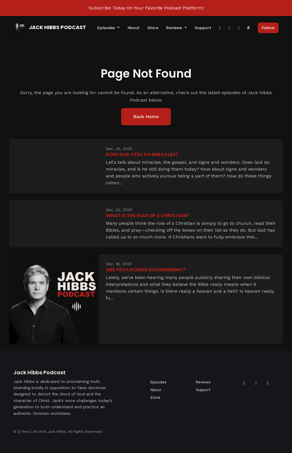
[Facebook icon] (244, 383)
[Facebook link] (220, 28)
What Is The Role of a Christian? (147, 215)
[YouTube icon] (256, 383)
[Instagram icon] (268, 383)
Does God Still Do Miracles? (142, 154)
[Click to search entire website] (249, 28)
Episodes (106, 27)
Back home (146, 116)
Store (152, 27)
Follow (268, 27)
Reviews (174, 27)
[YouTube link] (239, 28)
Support (203, 27)
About (133, 27)
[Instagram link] (229, 28)
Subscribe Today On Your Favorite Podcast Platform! (146, 8)
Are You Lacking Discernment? (145, 269)
